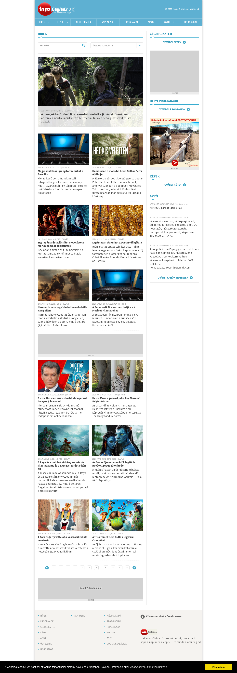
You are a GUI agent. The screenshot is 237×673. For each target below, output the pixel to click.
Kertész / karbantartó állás (166, 208)
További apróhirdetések (172, 277)
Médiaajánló (114, 616)
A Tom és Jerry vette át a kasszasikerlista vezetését (62, 539)
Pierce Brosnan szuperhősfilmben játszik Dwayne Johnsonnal (62, 400)
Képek (60, 22)
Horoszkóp (190, 22)
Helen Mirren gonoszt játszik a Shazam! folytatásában (116, 400)
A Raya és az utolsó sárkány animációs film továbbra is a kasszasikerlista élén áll (62, 465)
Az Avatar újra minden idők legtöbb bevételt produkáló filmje (113, 464)
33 (127, 567)
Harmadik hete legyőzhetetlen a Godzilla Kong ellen (62, 309)
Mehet (83, 45)
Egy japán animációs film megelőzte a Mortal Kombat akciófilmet (61, 244)
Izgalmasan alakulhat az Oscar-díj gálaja (117, 243)
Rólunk (111, 632)
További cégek (172, 42)
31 (113, 567)
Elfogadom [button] (218, 667)
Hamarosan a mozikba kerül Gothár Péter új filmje (117, 173)
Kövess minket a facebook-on (164, 617)
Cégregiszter (83, 22)
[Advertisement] (90, 344)
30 (106, 567)
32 (120, 567)
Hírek (42, 22)
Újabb (47, 568)
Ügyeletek (168, 22)
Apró (151, 22)
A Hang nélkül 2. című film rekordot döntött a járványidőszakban (84, 114)
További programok (172, 109)
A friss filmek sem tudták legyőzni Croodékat (113, 539)
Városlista (73, 9)
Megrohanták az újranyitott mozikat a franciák (60, 173)
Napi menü (79, 616)
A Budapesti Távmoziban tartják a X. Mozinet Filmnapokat (114, 309)
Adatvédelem (114, 621)
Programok (132, 22)
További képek (172, 184)
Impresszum (113, 627)
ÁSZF (109, 638)
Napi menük (108, 22)
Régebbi (134, 568)
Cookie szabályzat (117, 644)
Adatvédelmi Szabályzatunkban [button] (148, 667)
